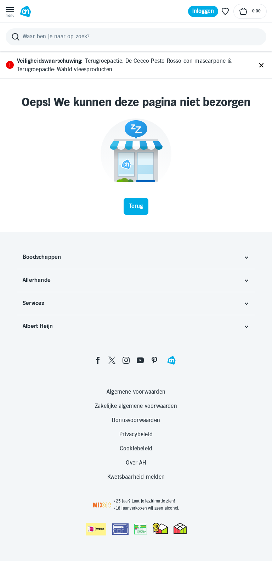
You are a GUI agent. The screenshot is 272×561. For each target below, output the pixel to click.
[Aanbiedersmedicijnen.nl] (140, 529)
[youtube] (140, 360)
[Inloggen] (203, 11)
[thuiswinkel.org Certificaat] (160, 528)
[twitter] (112, 360)
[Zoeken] (136, 36)
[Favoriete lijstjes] (225, 11)
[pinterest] (154, 360)
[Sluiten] (261, 66)
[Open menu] (10, 11)
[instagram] (126, 360)
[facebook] (98, 360)
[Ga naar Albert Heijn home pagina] (25, 11)
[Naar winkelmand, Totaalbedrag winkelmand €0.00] (250, 11)
